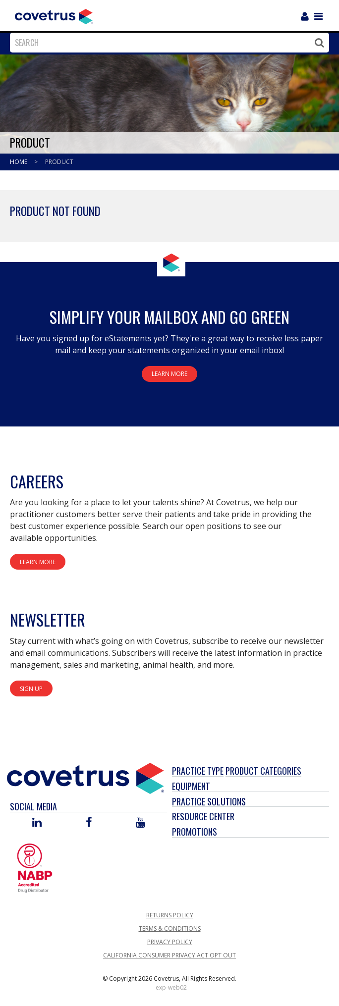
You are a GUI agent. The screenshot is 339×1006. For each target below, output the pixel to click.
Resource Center (203, 816)
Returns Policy (169, 915)
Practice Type (198, 770)
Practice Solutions (209, 801)
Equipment (191, 786)
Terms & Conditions (170, 928)
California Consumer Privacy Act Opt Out (169, 955)
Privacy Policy (169, 942)
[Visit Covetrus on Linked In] (37, 823)
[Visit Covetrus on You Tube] (140, 823)
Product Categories (263, 770)
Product (59, 162)
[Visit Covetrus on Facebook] (89, 823)
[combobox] (167, 43)
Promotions (194, 831)
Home (19, 162)
